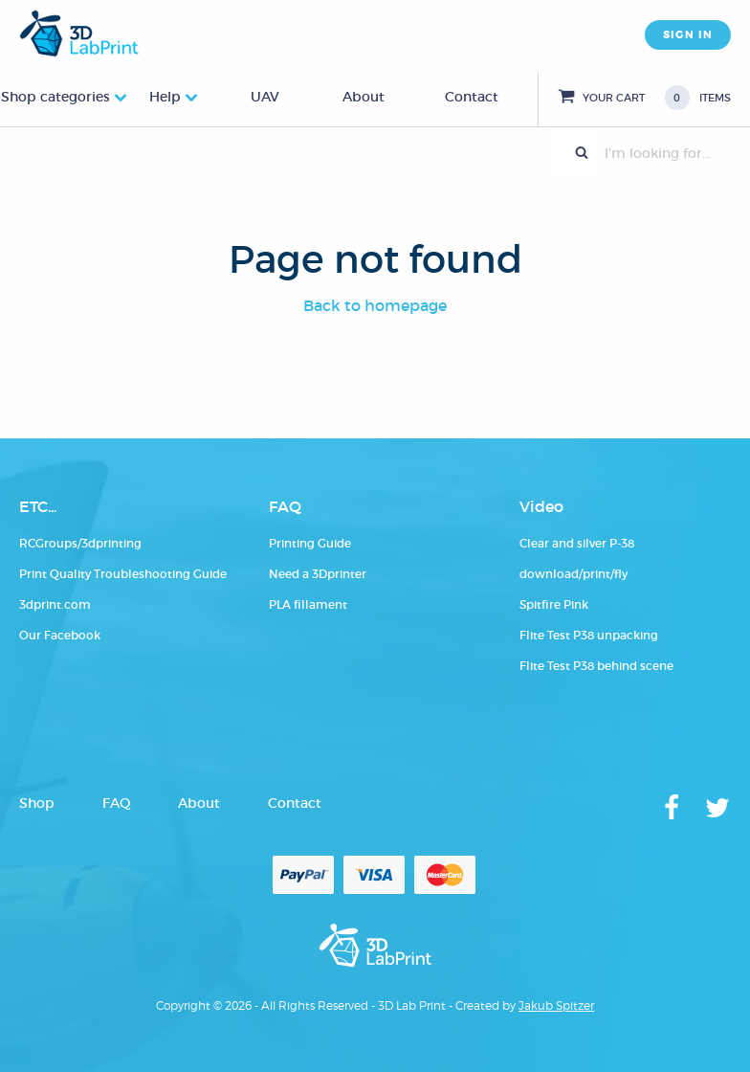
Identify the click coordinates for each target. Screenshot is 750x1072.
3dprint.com (55, 604)
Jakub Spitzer (556, 1005)
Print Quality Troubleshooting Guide (123, 574)
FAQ (116, 803)
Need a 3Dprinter (317, 574)
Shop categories (55, 96)
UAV (265, 96)
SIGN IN (688, 35)
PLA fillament (308, 604)
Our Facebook (59, 635)
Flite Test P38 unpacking (588, 635)
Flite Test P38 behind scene (596, 666)
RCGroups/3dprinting (80, 543)
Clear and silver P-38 (576, 543)
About (363, 96)
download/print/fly (573, 574)
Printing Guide (310, 543)
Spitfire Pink (553, 604)
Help (165, 96)
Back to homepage (375, 305)
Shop (37, 803)
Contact (471, 96)
